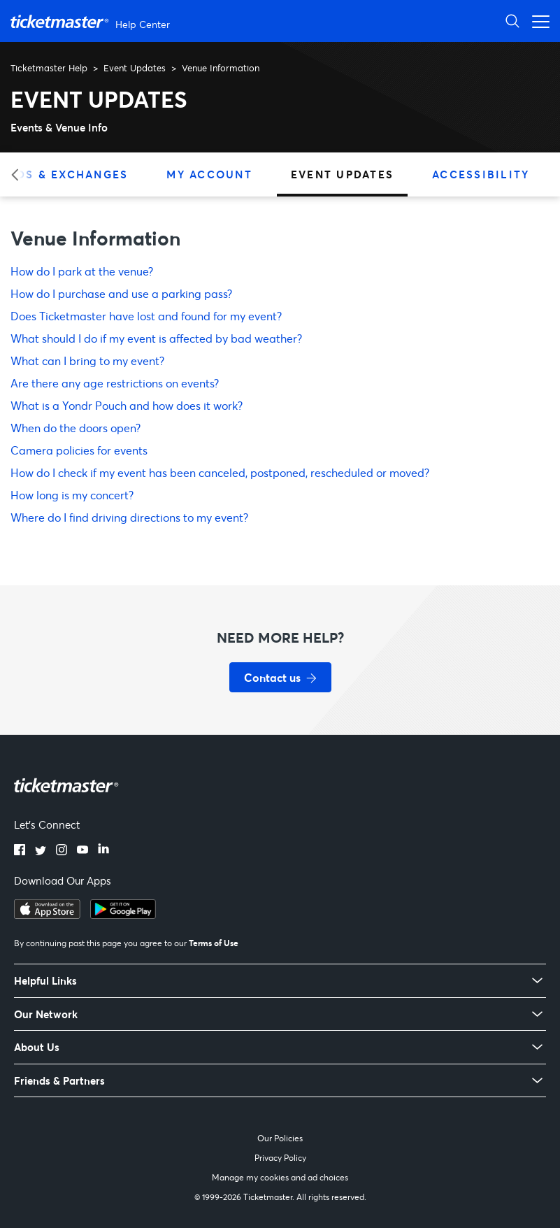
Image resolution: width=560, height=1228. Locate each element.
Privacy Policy (280, 1157)
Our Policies (280, 1138)
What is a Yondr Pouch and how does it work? (126, 405)
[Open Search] (512, 20)
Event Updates (134, 68)
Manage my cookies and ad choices (280, 1177)
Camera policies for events (79, 450)
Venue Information (220, 68)
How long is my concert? (72, 494)
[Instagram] (61, 851)
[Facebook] (19, 851)
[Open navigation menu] (537, 20)
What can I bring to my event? (87, 360)
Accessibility (480, 174)
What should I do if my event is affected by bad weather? (156, 338)
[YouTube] (82, 851)
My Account (209, 174)
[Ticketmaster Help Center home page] (91, 21)
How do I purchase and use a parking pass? (121, 293)
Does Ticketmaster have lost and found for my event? (146, 315)
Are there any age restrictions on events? (114, 383)
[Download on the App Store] (47, 915)
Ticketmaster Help (48, 68)
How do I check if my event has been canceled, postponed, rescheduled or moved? (219, 472)
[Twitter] (40, 851)
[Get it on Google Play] (123, 915)
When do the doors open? (75, 427)
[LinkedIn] (103, 851)
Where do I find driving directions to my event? (129, 517)
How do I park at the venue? (81, 271)
